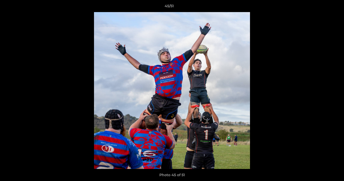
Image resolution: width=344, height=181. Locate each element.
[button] (323, 7)
